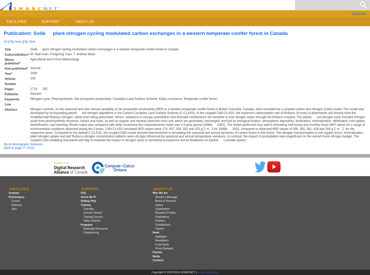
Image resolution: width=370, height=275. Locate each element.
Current (15, 201)
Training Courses (93, 216)
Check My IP (88, 197)
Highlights (160, 236)
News (156, 232)
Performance (17, 197)
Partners (160, 220)
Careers (159, 228)
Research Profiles (165, 212)
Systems (14, 193)
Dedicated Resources (95, 228)
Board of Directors (165, 201)
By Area (16, 41)
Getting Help (88, 201)
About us (84, 22)
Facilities (16, 22)
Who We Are (160, 193)
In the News (162, 244)
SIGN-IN (358, 14)
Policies (157, 252)
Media (156, 256)
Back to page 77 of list (19, 148)
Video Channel (91, 220)
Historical (16, 205)
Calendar (88, 208)
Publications (162, 216)
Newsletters (162, 240)
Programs (87, 224)
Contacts (158, 260)
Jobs (14, 208)
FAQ (83, 193)
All (5, 41)
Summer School (92, 212)
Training (86, 205)
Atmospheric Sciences (27, 144)
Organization (162, 208)
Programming (91, 232)
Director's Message (166, 197)
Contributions (162, 224)
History (159, 205)
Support (50, 22)
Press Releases (164, 248)
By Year (30, 41)
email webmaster (208, 272)
